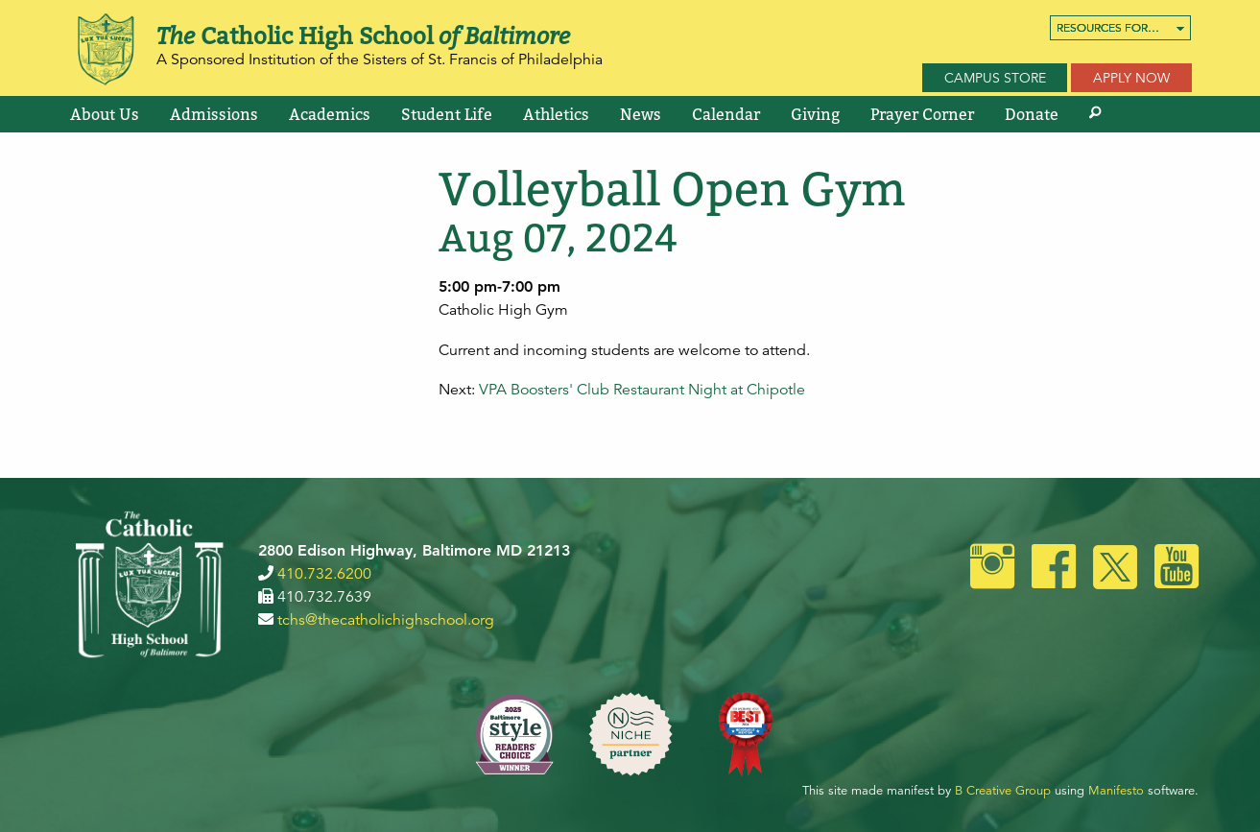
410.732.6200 (324, 573)
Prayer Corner (922, 114)
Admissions (214, 114)
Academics (329, 114)
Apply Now (1131, 77)
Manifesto (1116, 790)
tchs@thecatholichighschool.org (385, 620)
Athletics (556, 114)
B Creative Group (1003, 790)
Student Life (446, 114)
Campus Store (995, 77)
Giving (815, 114)
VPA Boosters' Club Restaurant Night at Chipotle (642, 389)
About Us (104, 114)
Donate (1031, 114)
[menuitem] (1120, 27)
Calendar (726, 114)
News (640, 114)
